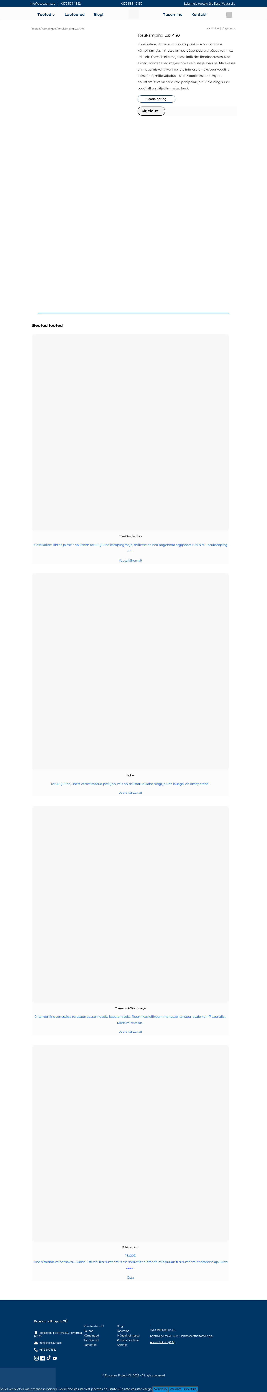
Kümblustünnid (94, 1326)
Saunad (88, 1331)
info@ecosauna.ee (42, 3)
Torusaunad (91, 1340)
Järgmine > (228, 28)
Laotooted (90, 1345)
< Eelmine (213, 28)
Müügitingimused (128, 1335)
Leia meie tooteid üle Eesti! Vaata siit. (209, 3)
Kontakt (122, 1345)
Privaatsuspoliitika (128, 1340)
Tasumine (123, 1331)
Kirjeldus (150, 111)
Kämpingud (49, 28)
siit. (211, 1336)
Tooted (36, 28)
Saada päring (156, 99)
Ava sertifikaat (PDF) (162, 1330)
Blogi (120, 1326)
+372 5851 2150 (131, 3)
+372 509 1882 (71, 3)
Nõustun (160, 1389)
